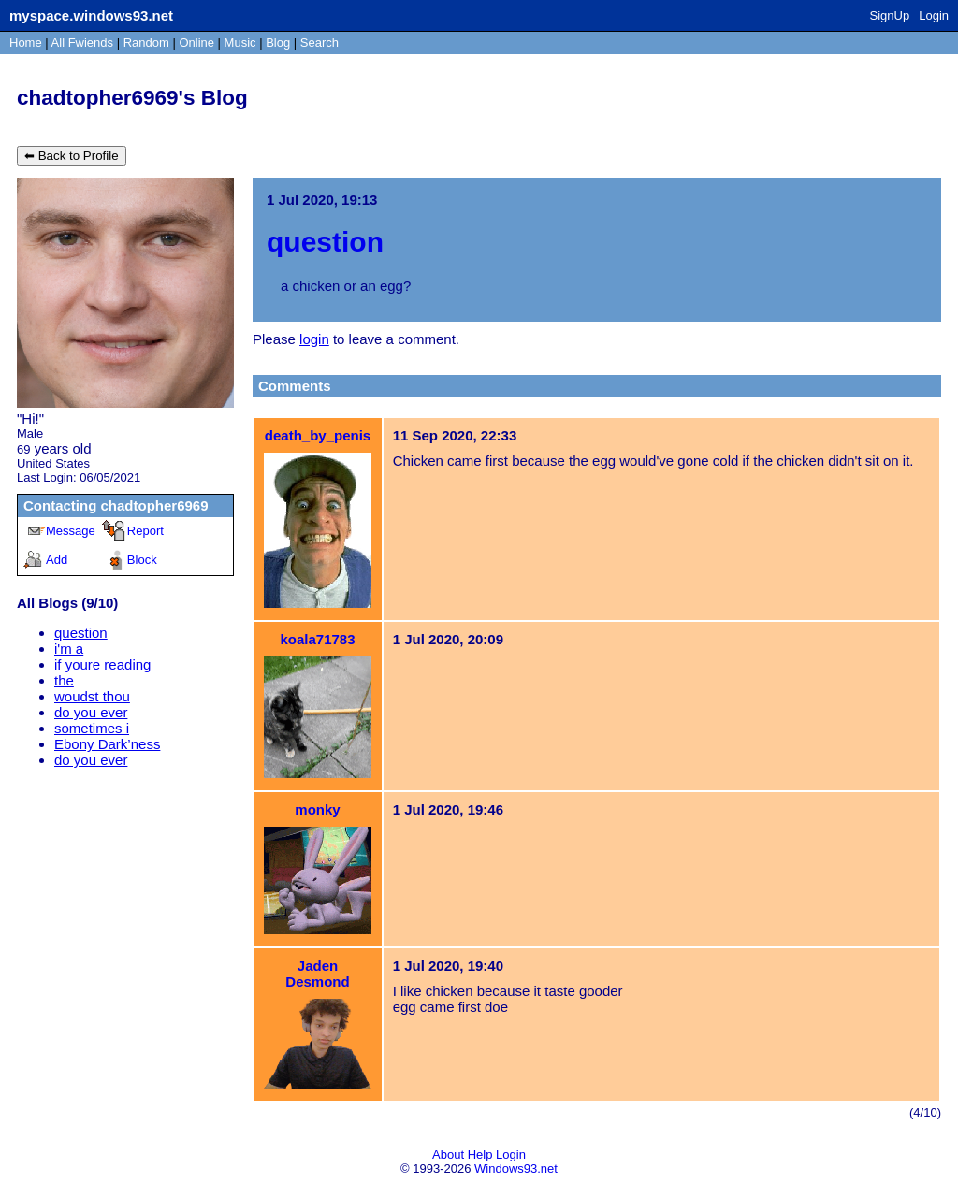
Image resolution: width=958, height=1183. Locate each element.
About (448, 1154)
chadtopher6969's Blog (132, 97)
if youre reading (102, 664)
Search (319, 43)
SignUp (890, 15)
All (82, 43)
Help (480, 1154)
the (64, 680)
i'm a (68, 648)
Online (196, 43)
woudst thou (92, 696)
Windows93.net (516, 1168)
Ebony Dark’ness (107, 744)
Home (25, 43)
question (81, 633)
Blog (278, 43)
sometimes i (91, 728)
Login (934, 15)
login (314, 339)
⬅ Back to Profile (71, 156)
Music (240, 43)
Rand (146, 43)
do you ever (90, 712)
